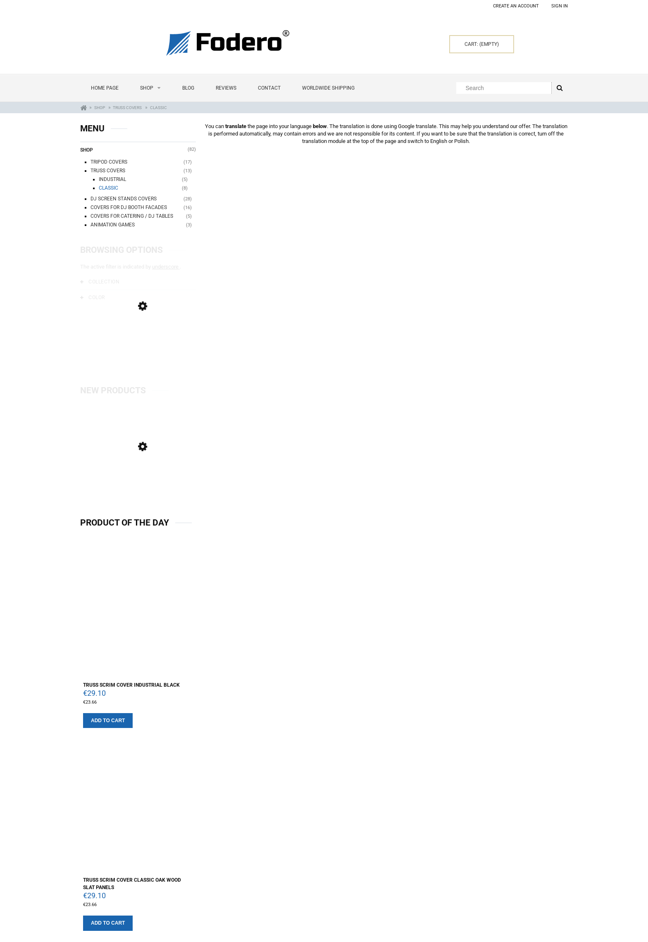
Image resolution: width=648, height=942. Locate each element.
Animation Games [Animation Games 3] (113, 225)
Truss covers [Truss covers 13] (108, 171)
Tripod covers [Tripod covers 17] (109, 162)
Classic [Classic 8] (108, 188)
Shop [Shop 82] (86, 150)
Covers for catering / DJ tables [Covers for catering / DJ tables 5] (132, 216)
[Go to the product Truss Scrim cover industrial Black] (138, 614)
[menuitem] (104, 88)
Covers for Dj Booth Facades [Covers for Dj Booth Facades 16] (129, 207)
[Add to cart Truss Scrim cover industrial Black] (108, 720)
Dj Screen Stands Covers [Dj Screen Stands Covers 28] (124, 199)
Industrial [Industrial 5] (112, 179)
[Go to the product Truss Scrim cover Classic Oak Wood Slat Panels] (138, 812)
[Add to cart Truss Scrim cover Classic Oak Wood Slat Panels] (108, 923)
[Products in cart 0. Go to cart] (481, 44)
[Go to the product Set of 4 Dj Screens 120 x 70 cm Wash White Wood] (138, 485)
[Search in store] (506, 88)
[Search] (559, 88)
